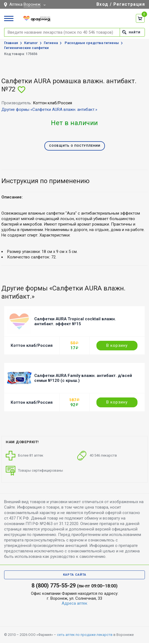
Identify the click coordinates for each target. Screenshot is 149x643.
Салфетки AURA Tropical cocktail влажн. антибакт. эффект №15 (75, 321)
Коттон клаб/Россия (32, 345)
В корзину (117, 345)
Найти (131, 32)
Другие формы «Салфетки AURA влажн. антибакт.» (49, 109)
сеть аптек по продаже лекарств (85, 635)
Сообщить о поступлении (74, 146)
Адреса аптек (74, 603)
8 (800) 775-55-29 (53, 585)
